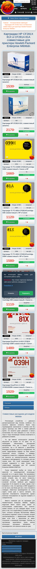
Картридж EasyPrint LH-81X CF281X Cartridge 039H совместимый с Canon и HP (18, 344)
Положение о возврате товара (11, 549)
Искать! (17, 5)
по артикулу (24, 7)
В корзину (10, 91)
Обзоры (7, 407)
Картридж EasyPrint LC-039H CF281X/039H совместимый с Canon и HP (17, 387)
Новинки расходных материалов (12, 551)
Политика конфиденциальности (11, 546)
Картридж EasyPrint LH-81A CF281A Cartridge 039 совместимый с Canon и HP (17, 300)
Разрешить (26, 293)
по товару (15, 7)
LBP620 (18, 536)
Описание (8, 403)
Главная (18, 12)
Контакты (26, 12)
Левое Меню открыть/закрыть (18, 18)
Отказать (11, 293)
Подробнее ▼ (8, 285)
